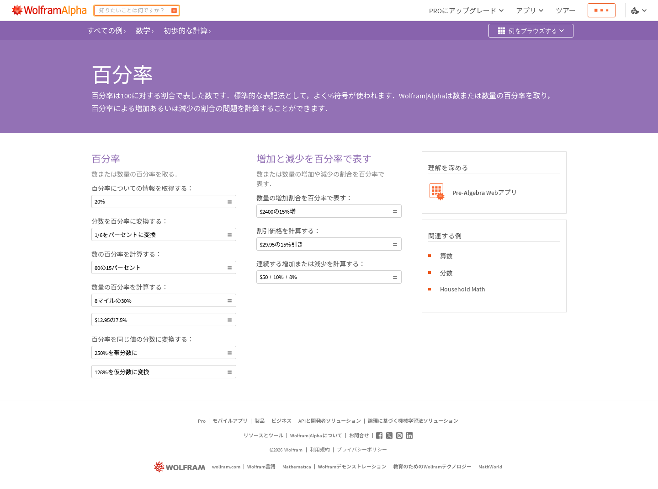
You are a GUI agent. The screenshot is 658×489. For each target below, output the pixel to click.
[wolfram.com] (181, 467)
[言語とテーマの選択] (639, 10)
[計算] (174, 10)
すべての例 (106, 31)
